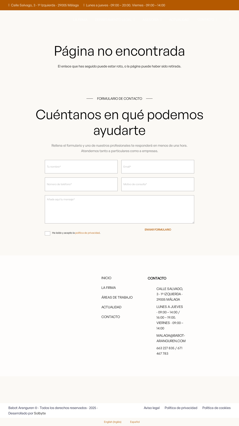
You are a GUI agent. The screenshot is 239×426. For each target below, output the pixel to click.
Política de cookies (216, 408)
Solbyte (40, 413)
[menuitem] (110, 421)
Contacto (110, 317)
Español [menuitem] (135, 421)
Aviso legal (152, 408)
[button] (133, 19)
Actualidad (111, 307)
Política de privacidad (181, 408)
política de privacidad (87, 232)
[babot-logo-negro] (22, 19)
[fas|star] (215, 391)
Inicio (106, 278)
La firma (108, 287)
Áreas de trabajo (117, 297)
